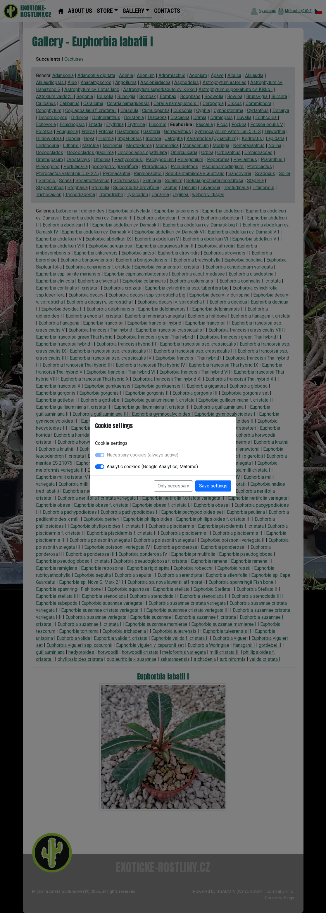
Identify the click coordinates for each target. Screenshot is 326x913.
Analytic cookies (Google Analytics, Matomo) (152, 466)
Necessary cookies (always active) (142, 455)
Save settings (213, 486)
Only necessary (173, 486)
